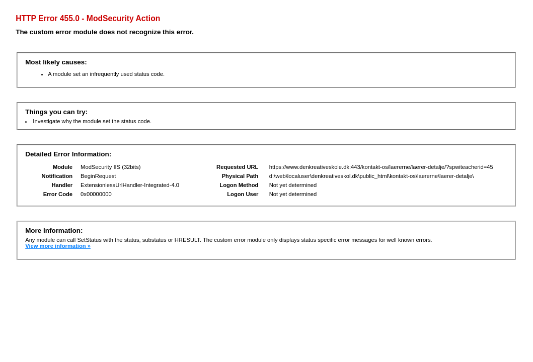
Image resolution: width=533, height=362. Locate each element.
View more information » (58, 246)
